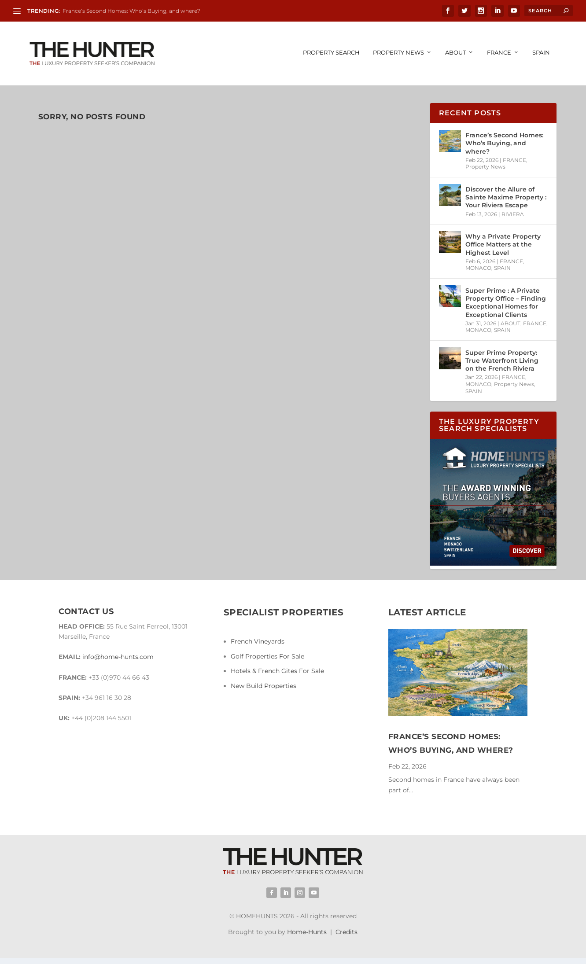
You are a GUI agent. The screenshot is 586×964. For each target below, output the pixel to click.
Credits (346, 933)
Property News (398, 53)
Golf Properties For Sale (267, 657)
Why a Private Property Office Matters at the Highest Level (503, 245)
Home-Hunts (307, 933)
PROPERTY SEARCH (331, 53)
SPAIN (541, 53)
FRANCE (499, 53)
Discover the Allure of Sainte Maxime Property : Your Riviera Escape (505, 198)
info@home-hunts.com (118, 658)
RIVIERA (512, 214)
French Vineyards (257, 642)
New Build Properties (263, 687)
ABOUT (455, 53)
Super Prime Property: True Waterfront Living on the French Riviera (501, 361)
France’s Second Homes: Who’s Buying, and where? (131, 10)
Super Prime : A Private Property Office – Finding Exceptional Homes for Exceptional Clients (505, 303)
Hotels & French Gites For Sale (277, 672)
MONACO (478, 268)
